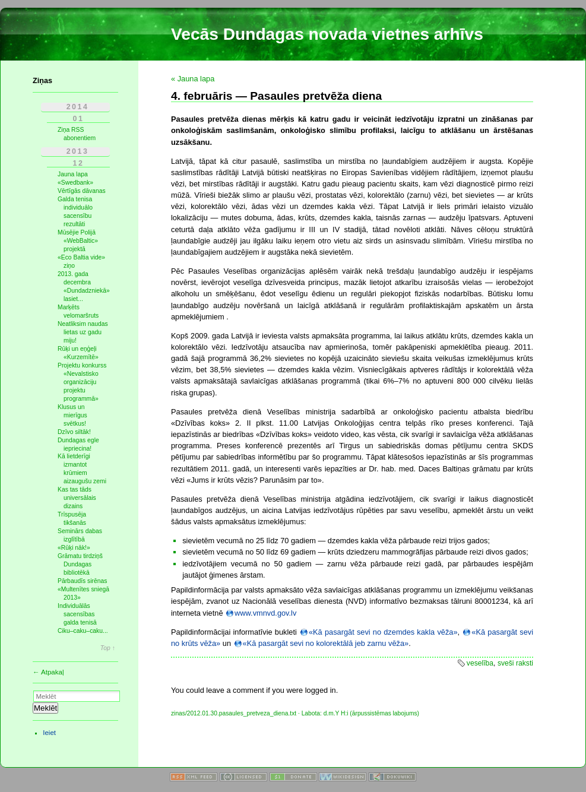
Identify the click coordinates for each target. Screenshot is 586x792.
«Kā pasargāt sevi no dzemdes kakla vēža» (383, 632)
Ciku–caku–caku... (83, 631)
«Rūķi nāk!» (74, 547)
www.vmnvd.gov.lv (265, 613)
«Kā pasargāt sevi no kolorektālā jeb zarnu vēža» (326, 643)
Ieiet (49, 732)
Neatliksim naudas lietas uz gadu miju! (83, 332)
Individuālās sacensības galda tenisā (77, 614)
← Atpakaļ (48, 672)
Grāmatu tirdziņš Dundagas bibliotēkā (80, 564)
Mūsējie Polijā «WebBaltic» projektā (78, 240)
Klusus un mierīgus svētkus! (72, 415)
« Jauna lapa (192, 78)
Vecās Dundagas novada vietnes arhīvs (327, 34)
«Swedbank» (75, 182)
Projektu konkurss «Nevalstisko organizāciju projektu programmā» (82, 382)
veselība (480, 663)
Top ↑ (107, 648)
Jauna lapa (73, 174)
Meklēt (45, 708)
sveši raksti (515, 663)
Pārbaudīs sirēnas (82, 581)
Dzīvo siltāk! (74, 432)
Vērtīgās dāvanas (82, 191)
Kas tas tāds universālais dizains (77, 497)
